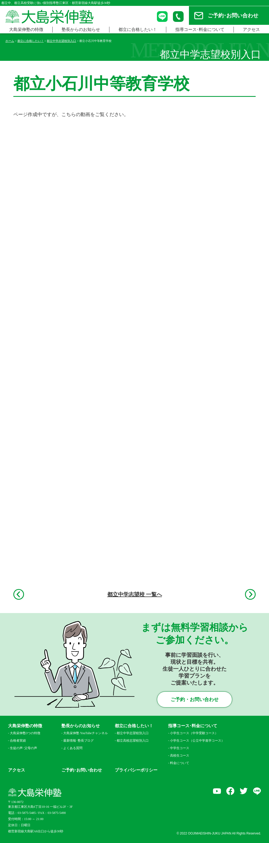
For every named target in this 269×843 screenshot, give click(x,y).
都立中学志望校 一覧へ (134, 594)
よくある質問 (72, 748)
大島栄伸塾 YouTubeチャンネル (85, 733)
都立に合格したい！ (137, 29)
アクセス (251, 29)
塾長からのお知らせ (81, 29)
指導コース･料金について (199, 29)
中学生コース (179, 748)
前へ (18, 594)
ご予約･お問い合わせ (233, 15)
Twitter (244, 791)
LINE (257, 791)
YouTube (217, 791)
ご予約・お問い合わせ (195, 699)
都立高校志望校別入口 (133, 740)
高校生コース (179, 755)
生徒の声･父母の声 (23, 748)
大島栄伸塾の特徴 (26, 29)
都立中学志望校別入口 (133, 733)
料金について (179, 763)
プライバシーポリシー (136, 770)
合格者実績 (18, 740)
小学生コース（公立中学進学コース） (195, 740)
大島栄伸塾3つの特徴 (25, 733)
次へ (250, 594)
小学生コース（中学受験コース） (194, 733)
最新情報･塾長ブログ (78, 740)
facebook (230, 791)
